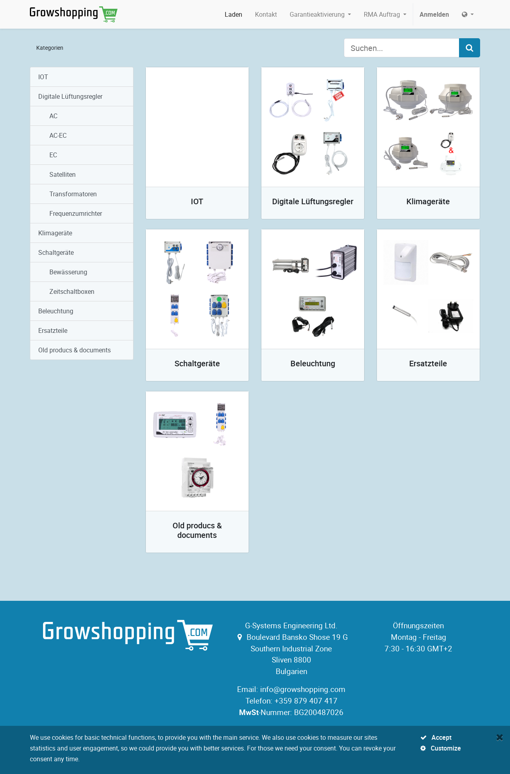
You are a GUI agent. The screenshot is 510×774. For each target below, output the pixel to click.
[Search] (469, 47)
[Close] (500, 737)
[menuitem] (233, 14)
